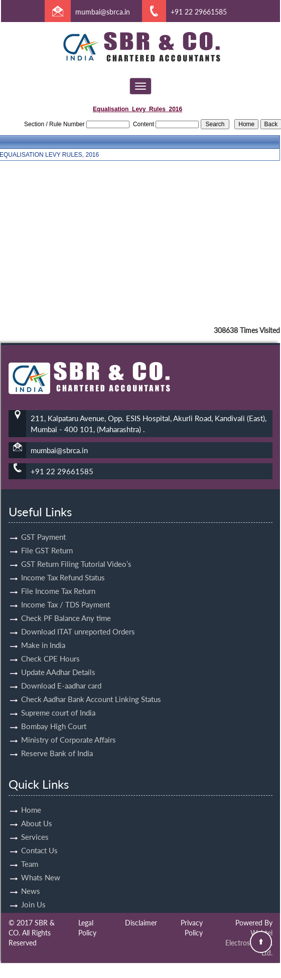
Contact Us (39, 838)
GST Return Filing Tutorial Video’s (76, 552)
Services (35, 825)
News (30, 879)
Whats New (40, 865)
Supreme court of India (58, 701)
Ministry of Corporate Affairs (68, 728)
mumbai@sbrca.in (102, 12)
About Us (36, 811)
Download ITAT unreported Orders (78, 619)
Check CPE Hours (50, 646)
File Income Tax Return (58, 579)
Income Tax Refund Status (63, 565)
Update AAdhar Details (58, 660)
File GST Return (47, 538)
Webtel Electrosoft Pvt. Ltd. (248, 942)
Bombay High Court (53, 714)
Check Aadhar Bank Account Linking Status (91, 687)
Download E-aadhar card (61, 674)
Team (29, 852)
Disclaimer (141, 922)
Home (31, 798)
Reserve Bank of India (57, 741)
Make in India (43, 633)
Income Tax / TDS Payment (65, 592)
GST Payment (43, 525)
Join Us (33, 892)
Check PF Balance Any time (66, 606)
